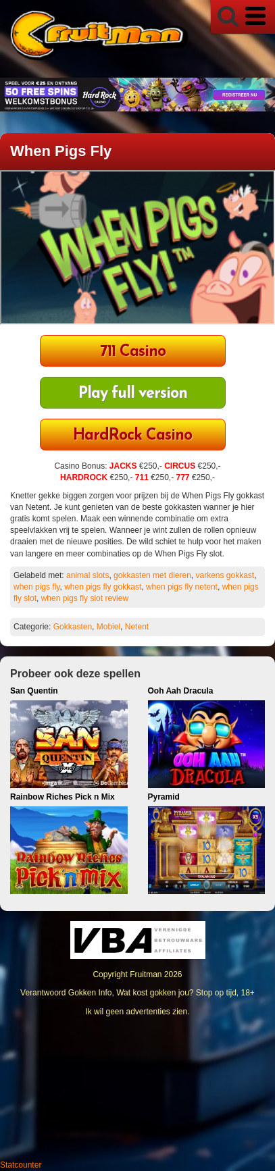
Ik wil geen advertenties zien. (137, 1011)
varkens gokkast (224, 575)
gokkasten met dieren (152, 575)
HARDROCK (83, 477)
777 (183, 477)
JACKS (123, 466)
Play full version (132, 394)
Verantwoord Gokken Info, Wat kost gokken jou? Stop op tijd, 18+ (137, 992)
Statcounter (20, 1165)
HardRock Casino (132, 436)
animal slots (87, 575)
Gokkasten (72, 626)
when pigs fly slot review (84, 598)
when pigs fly (36, 587)
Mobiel (108, 626)
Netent (137, 626)
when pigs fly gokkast (102, 587)
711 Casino (133, 352)
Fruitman (145, 974)
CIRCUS (179, 466)
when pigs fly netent (182, 587)
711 (142, 477)
